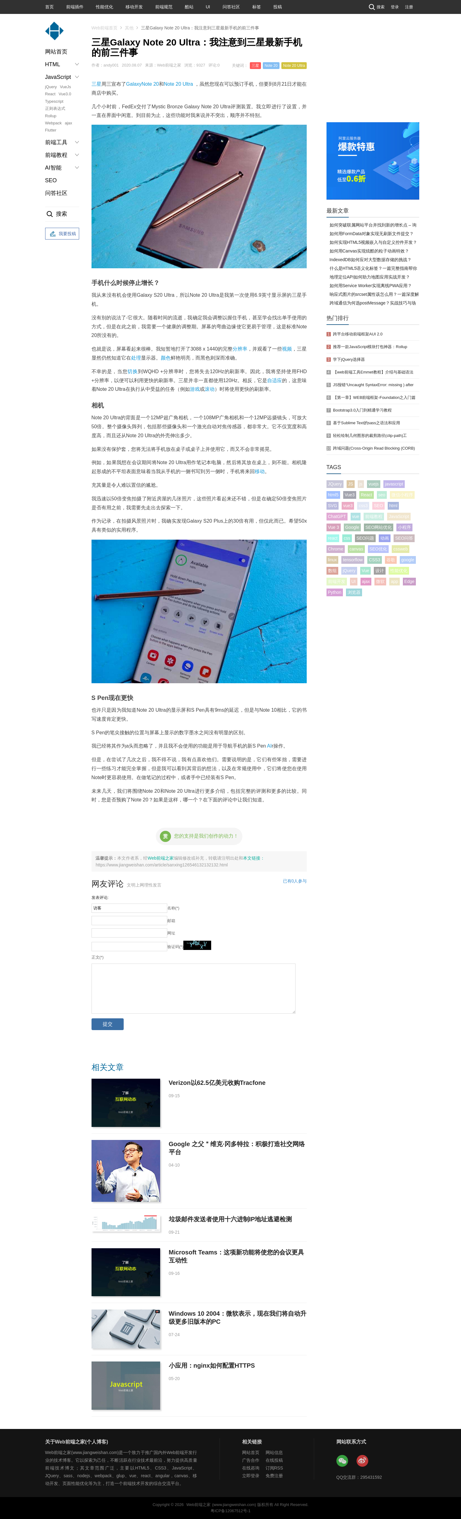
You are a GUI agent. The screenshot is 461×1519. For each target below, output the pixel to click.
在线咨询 (250, 1467)
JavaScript (399, 516)
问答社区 (231, 6)
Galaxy (134, 84)
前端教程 (373, 516)
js (360, 483)
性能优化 (104, 6)
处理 (136, 357)
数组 (332, 570)
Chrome (336, 548)
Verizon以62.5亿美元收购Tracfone (217, 1082)
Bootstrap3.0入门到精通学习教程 (362, 410)
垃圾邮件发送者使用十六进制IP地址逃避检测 (230, 1219)
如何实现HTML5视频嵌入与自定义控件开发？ (373, 242)
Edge (409, 581)
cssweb (400, 548)
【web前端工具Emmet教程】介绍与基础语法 (373, 372)
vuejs (374, 483)
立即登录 (250, 1475)
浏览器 (354, 592)
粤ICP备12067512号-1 (230, 1510)
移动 (260, 471)
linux (332, 559)
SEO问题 (365, 538)
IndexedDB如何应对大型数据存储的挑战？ (371, 259)
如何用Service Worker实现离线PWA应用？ (371, 285)
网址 (171, 933)
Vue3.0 (64, 94)
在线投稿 (274, 1460)
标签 (256, 6)
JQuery (335, 483)
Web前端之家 (160, 858)
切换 (132, 371)
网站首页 (56, 52)
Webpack (53, 123)
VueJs (65, 86)
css (347, 538)
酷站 (189, 6)
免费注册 (274, 1475)
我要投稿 (62, 234)
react (333, 538)
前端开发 (336, 581)
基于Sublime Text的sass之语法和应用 (366, 423)
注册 (409, 7)
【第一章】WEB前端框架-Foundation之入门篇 (374, 397)
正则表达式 (55, 108)
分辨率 (240, 349)
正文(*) (98, 957)
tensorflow (353, 559)
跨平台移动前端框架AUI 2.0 (357, 334)
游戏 (195, 389)
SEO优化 (378, 548)
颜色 (166, 357)
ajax (68, 123)
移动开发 (134, 6)
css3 (363, 505)
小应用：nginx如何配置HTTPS (212, 1365)
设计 (379, 570)
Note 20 (271, 65)
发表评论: (100, 897)
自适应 (274, 380)
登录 (395, 7)
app (394, 581)
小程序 (404, 527)
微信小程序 (402, 494)
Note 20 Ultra (294, 65)
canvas (356, 548)
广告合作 (250, 1460)
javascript (394, 483)
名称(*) (173, 908)
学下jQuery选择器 (349, 359)
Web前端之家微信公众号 (342, 1461)
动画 (384, 538)
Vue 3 (333, 527)
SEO (51, 180)
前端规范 (164, 6)
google (407, 559)
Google (352, 527)
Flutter (51, 130)
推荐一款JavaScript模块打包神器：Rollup (370, 346)
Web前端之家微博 (362, 1461)
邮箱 (171, 920)
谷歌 (390, 559)
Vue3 (350, 494)
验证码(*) (175, 946)
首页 (49, 6)
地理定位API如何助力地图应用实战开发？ (370, 276)
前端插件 (74, 6)
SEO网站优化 (378, 527)
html (393, 505)
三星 (255, 65)
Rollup (51, 116)
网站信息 (274, 1452)
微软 (380, 581)
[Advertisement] (373, 75)
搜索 (376, 7)
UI (208, 6)
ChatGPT (337, 516)
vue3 (347, 505)
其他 (129, 27)
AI (269, 746)
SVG (332, 505)
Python (335, 592)
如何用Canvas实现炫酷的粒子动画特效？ (369, 250)
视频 (287, 349)
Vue (365, 570)
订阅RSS (274, 1467)
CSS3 (374, 559)
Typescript (54, 101)
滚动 (210, 389)
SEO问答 (404, 538)
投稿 (277, 6)
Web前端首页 (105, 27)
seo (382, 494)
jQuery (51, 86)
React (50, 94)
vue (355, 516)
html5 (333, 494)
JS (350, 483)
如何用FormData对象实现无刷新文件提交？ (372, 233)
